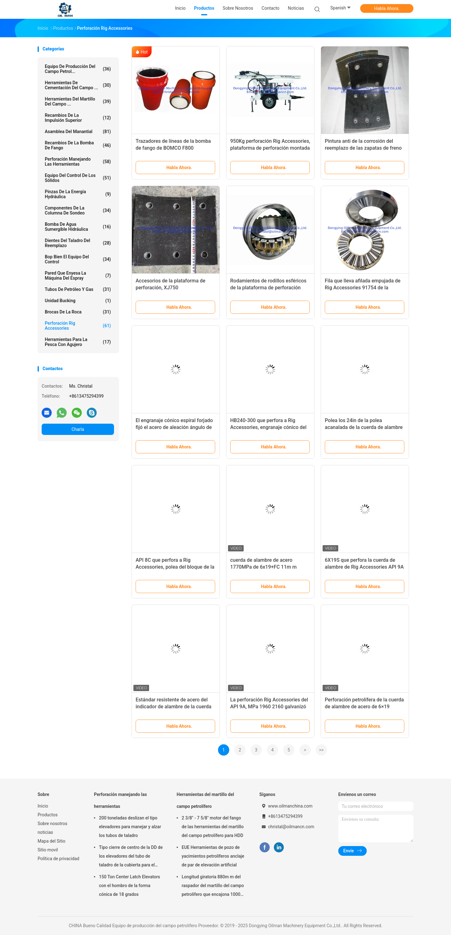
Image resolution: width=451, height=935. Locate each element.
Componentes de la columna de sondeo (78, 210)
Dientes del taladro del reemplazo (78, 243)
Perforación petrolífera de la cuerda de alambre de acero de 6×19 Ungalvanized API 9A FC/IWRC (364, 706)
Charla (77, 429)
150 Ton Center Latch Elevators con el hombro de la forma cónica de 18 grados (129, 885)
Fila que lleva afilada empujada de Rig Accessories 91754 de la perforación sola (363, 287)
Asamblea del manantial (78, 131)
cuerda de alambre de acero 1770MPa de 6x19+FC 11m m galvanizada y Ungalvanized (263, 567)
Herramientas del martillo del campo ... (78, 101)
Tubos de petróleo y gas (78, 289)
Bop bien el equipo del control (78, 259)
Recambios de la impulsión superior (78, 118)
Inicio (43, 805)
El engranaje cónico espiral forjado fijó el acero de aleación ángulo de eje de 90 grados (174, 427)
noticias (45, 832)
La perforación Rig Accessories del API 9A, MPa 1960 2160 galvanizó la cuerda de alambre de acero (269, 706)
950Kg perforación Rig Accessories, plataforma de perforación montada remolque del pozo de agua (270, 148)
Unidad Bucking (78, 300)
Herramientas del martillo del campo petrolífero (205, 800)
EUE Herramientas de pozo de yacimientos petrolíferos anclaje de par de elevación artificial (213, 856)
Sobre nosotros (52, 823)
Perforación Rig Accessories (78, 326)
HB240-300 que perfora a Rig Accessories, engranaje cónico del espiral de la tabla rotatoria (268, 427)
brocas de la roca (78, 312)
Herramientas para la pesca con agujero (78, 342)
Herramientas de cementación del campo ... (78, 85)
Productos (48, 814)
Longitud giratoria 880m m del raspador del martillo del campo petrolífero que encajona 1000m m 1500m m (213, 886)
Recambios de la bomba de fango (78, 145)
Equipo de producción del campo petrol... (78, 69)
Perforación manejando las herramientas (78, 162)
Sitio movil (48, 849)
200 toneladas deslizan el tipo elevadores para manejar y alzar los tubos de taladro (130, 826)
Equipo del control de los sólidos (78, 178)
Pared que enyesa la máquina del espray (78, 276)
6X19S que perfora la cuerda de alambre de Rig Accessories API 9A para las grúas (364, 567)
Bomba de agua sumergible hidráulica (78, 227)
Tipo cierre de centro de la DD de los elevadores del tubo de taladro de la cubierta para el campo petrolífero (131, 857)
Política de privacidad (58, 858)
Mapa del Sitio (51, 841)
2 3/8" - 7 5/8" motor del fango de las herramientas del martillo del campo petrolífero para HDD (213, 826)
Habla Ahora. (387, 8)
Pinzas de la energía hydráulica (78, 194)
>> (321, 749)
